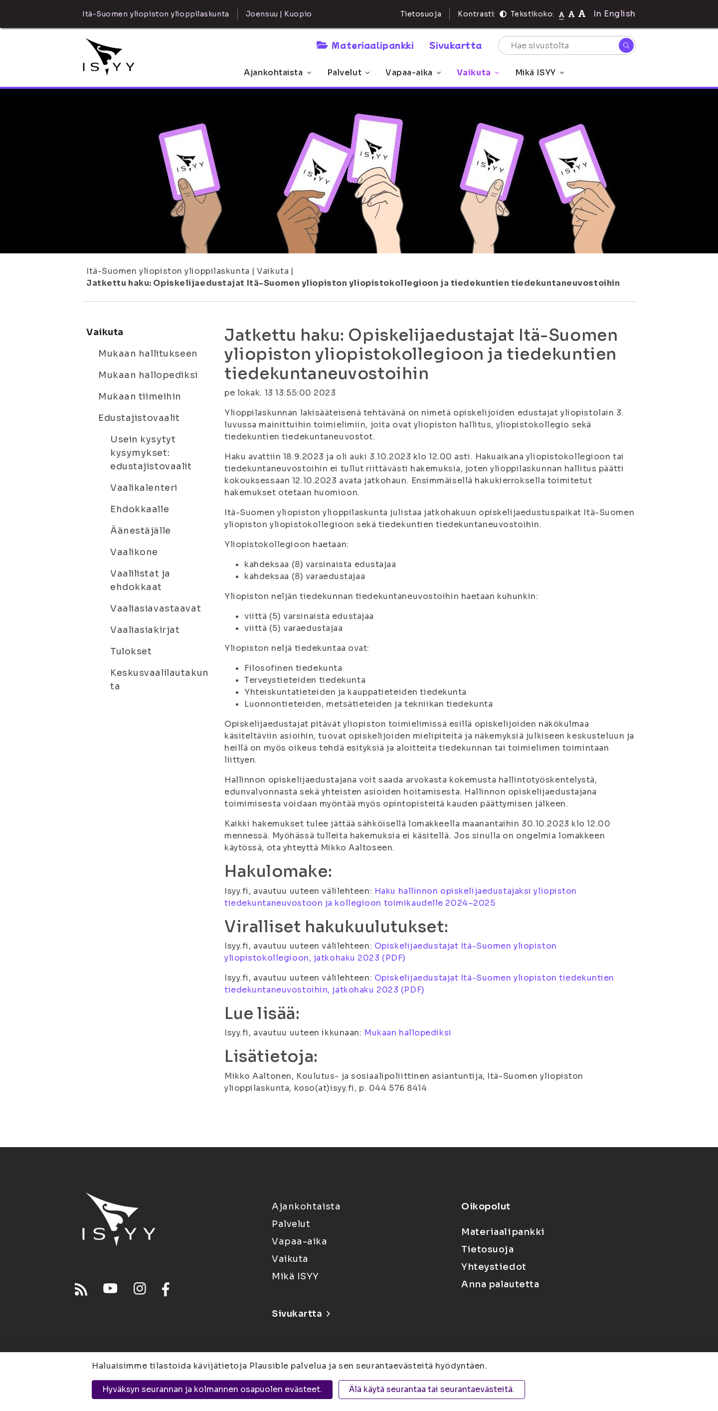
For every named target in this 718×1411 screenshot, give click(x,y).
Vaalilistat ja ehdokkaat (140, 580)
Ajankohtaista (277, 72)
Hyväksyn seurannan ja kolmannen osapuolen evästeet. (212, 1389)
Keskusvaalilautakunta (159, 679)
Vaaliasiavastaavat (155, 608)
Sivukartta (455, 45)
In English (614, 13)
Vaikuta (478, 72)
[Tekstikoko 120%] (581, 13)
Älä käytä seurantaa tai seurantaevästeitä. (432, 1389)
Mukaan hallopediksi (148, 375)
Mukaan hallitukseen (148, 353)
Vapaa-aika (413, 72)
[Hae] (626, 45)
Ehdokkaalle (139, 509)
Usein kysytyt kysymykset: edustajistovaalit (151, 453)
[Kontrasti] (503, 13)
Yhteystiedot (494, 1266)
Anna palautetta (500, 1284)
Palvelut (348, 72)
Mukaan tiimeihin (139, 396)
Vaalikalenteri (144, 487)
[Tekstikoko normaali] (561, 13)
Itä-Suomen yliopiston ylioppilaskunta (168, 271)
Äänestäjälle (140, 530)
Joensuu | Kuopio (279, 13)
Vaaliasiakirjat (145, 629)
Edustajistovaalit (139, 417)
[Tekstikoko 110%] (571, 13)
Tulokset (131, 651)
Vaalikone (134, 552)
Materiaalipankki (365, 45)
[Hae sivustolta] (567, 45)
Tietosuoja (421, 13)
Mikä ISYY (539, 72)
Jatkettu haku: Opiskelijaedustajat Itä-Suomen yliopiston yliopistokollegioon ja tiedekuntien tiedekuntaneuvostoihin (353, 283)
